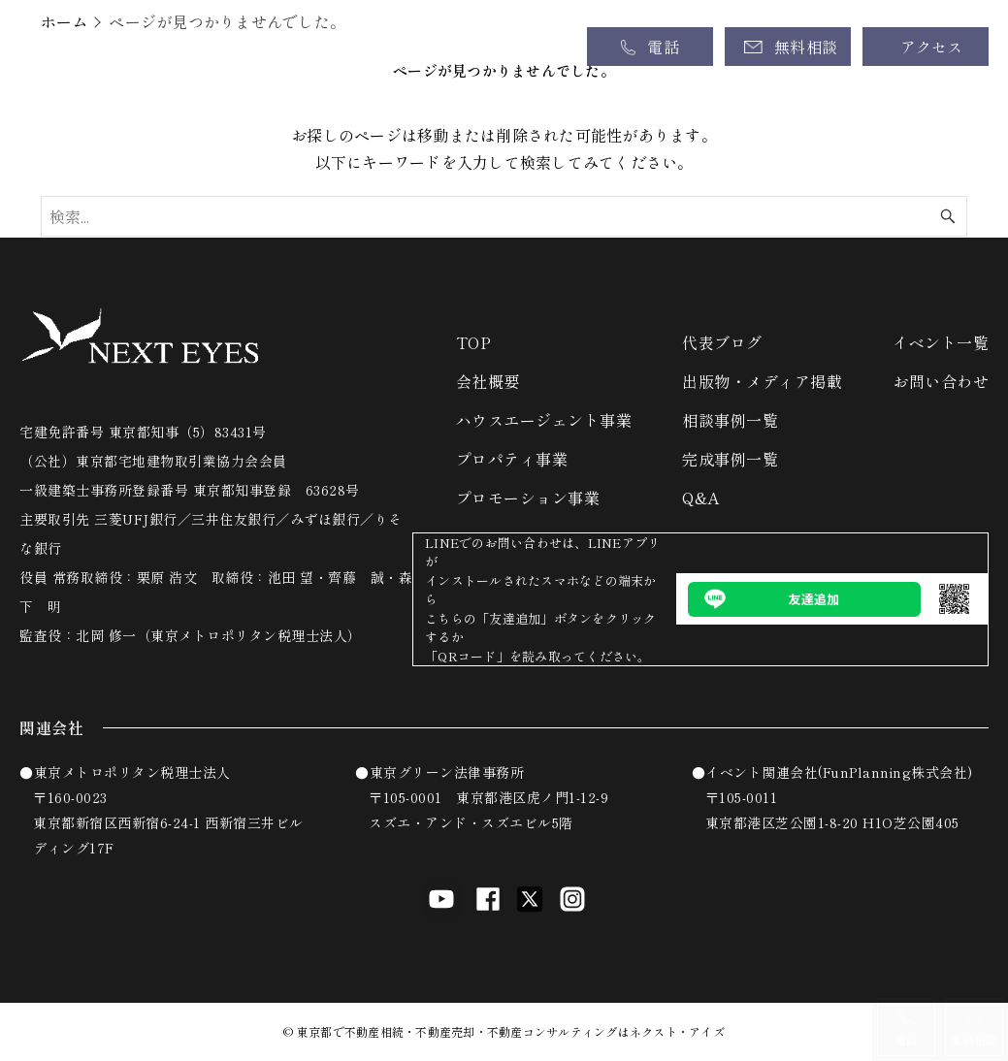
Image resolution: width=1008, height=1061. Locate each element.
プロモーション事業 (528, 497)
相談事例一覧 (730, 420)
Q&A (701, 497)
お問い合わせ (941, 381)
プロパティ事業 (512, 458)
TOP (474, 342)
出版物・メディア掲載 (762, 381)
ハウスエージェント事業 (544, 420)
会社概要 (488, 381)
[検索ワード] (504, 216)
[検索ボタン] (947, 216)
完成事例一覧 (730, 458)
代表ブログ (722, 342)
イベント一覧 (941, 342)
